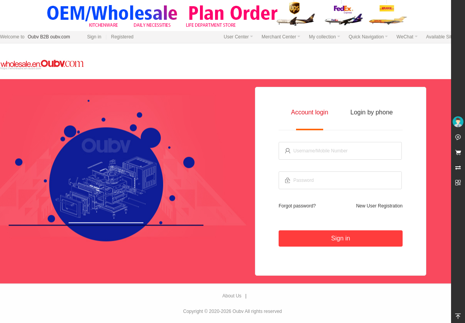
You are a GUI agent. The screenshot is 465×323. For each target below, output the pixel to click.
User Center (238, 37)
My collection (324, 37)
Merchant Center (281, 37)
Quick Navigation (368, 37)
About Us (231, 296)
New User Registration (379, 206)
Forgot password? (297, 206)
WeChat (406, 37)
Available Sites (443, 37)
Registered (122, 37)
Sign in (94, 37)
